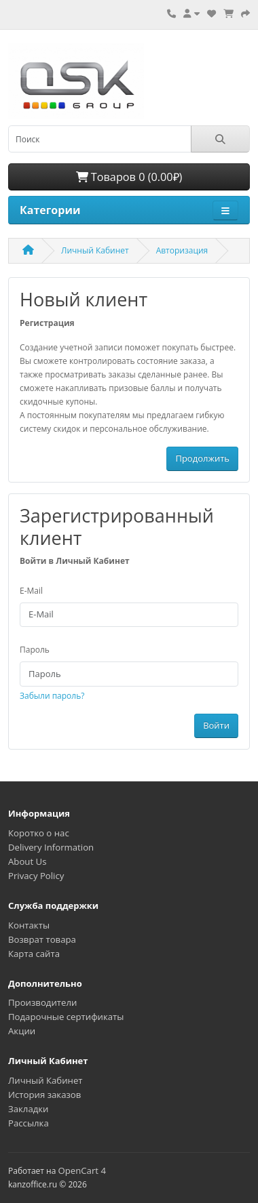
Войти (216, 725)
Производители (42, 1002)
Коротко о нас (38, 833)
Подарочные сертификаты (66, 1017)
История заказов (44, 1094)
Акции (21, 1031)
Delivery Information (51, 847)
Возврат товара (42, 939)
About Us (27, 861)
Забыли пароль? (52, 695)
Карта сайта (34, 953)
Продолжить (202, 458)
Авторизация (182, 250)
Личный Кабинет (95, 250)
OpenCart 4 (82, 1170)
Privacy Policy (36, 876)
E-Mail (31, 590)
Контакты (29, 925)
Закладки (28, 1109)
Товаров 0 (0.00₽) (129, 176)
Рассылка (28, 1123)
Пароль (35, 649)
